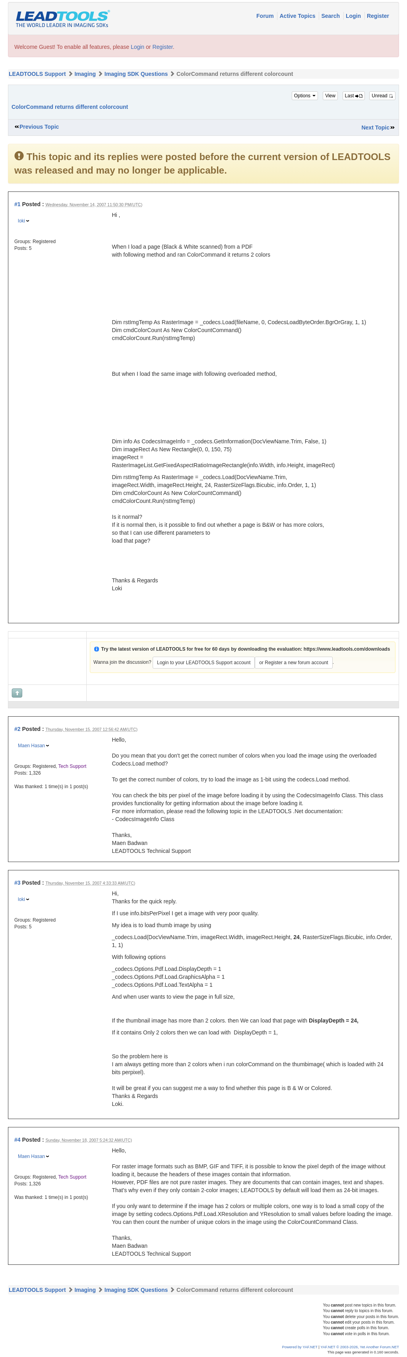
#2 (17, 729)
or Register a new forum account (293, 662)
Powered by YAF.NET (300, 1347)
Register (378, 16)
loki (21, 221)
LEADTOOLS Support (37, 74)
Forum (265, 16)
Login (354, 16)
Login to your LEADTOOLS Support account (203, 662)
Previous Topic (39, 127)
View (330, 96)
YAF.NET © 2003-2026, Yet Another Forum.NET (359, 1347)
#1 (17, 204)
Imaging (85, 74)
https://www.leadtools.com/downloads (347, 649)
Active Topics (298, 16)
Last (353, 96)
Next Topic (375, 127)
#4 (17, 1140)
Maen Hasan (31, 745)
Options (305, 96)
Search (331, 16)
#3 (17, 883)
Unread (382, 96)
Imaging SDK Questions (136, 74)
